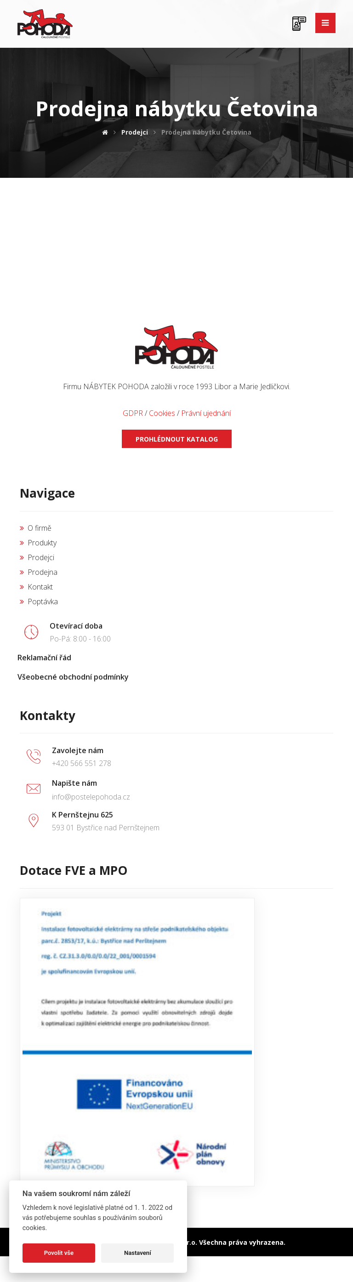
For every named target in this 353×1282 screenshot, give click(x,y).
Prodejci (37, 557)
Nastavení (137, 1252)
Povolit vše (59, 1252)
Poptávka (39, 601)
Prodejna (38, 572)
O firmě (35, 528)
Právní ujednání (206, 413)
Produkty (38, 543)
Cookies (162, 413)
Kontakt (36, 587)
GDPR (133, 413)
